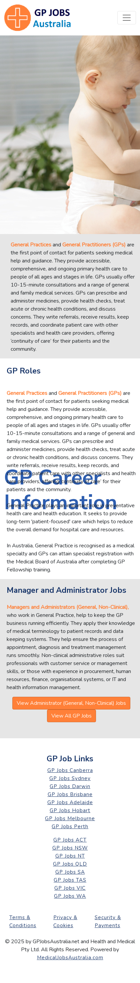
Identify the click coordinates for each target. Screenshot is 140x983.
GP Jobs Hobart (70, 810)
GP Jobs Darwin (70, 786)
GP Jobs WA (70, 896)
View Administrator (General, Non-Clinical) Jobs (71, 703)
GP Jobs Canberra (70, 770)
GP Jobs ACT (70, 840)
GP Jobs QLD (70, 864)
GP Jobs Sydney (70, 778)
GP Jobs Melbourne (70, 818)
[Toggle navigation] (126, 17)
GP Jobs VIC (70, 888)
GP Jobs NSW (70, 848)
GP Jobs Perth (70, 826)
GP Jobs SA (70, 872)
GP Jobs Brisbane (70, 794)
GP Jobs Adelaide (70, 802)
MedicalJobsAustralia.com (70, 957)
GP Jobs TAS (70, 880)
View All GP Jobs (71, 716)
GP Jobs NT (70, 856)
